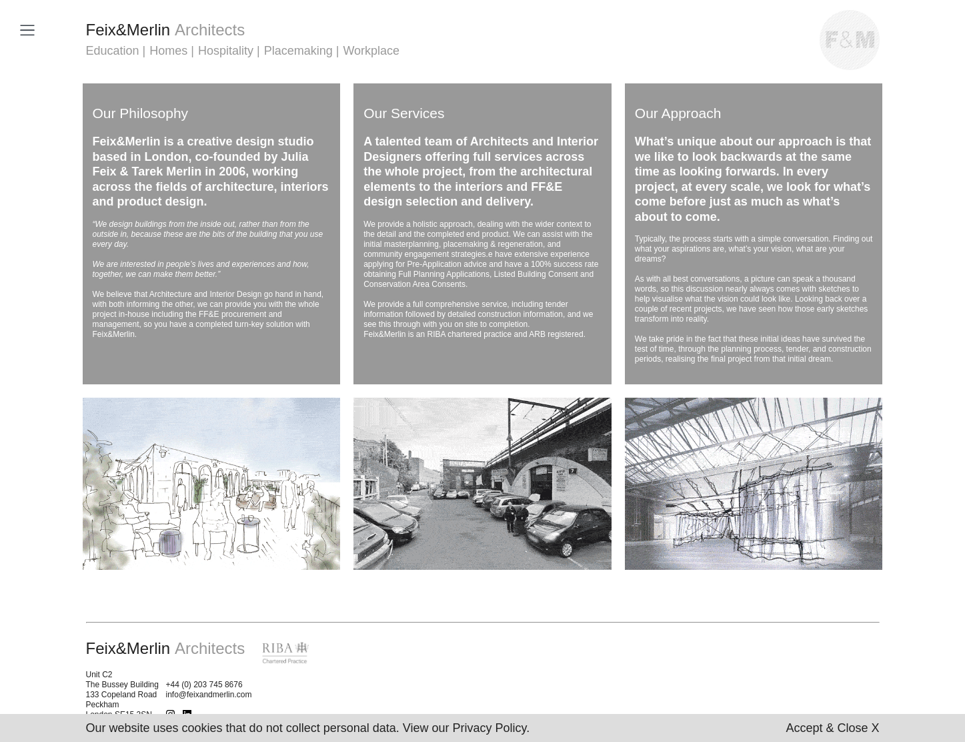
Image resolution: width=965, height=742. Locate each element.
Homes (168, 50)
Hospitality (225, 50)
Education (112, 50)
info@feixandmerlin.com (209, 694)
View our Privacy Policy (464, 728)
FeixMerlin (165, 30)
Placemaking (298, 50)
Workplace (371, 50)
